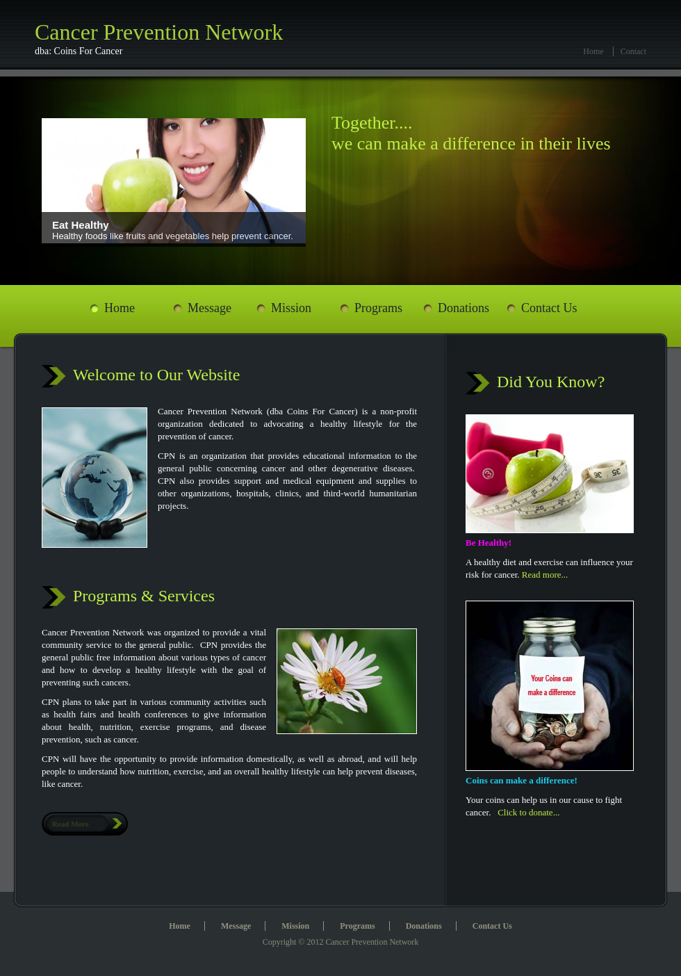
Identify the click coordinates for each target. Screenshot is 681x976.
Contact (633, 51)
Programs (378, 308)
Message (209, 308)
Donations (463, 308)
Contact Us (549, 308)
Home (593, 51)
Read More (70, 824)
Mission (291, 308)
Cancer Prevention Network (181, 38)
